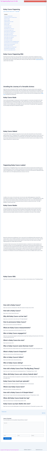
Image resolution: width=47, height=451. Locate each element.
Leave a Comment (6, 11)
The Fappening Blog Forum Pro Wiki (9, 1)
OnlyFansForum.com (39, 449)
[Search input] (35, 1)
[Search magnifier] (46, 1)
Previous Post (4, 411)
